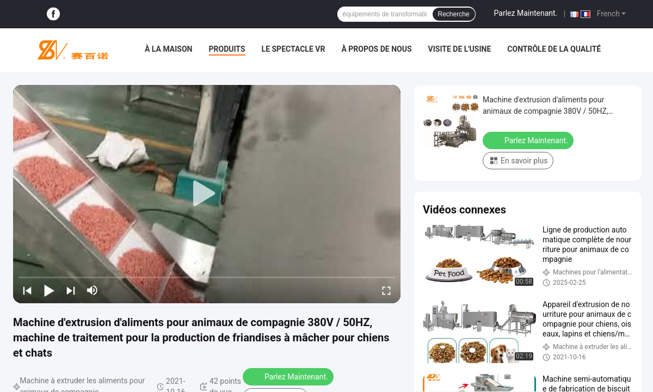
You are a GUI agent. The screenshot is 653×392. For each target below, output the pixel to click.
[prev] (27, 290)
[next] (71, 290)
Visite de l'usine (459, 49)
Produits (227, 49)
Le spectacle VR (293, 49)
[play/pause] (49, 290)
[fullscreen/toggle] (386, 290)
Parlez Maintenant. (526, 13)
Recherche (454, 14)
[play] (206, 193)
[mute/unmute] (92, 290)
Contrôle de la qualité (554, 49)
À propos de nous (376, 49)
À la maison (169, 49)
